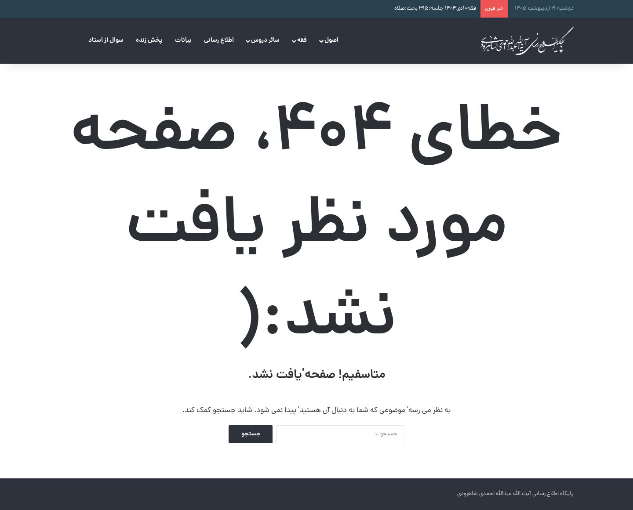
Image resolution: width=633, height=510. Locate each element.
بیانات (183, 40)
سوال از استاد (106, 40)
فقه (302, 40)
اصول (331, 40)
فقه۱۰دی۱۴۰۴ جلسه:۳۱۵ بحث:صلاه (435, 8)
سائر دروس (265, 40)
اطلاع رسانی (219, 40)
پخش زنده (149, 40)
